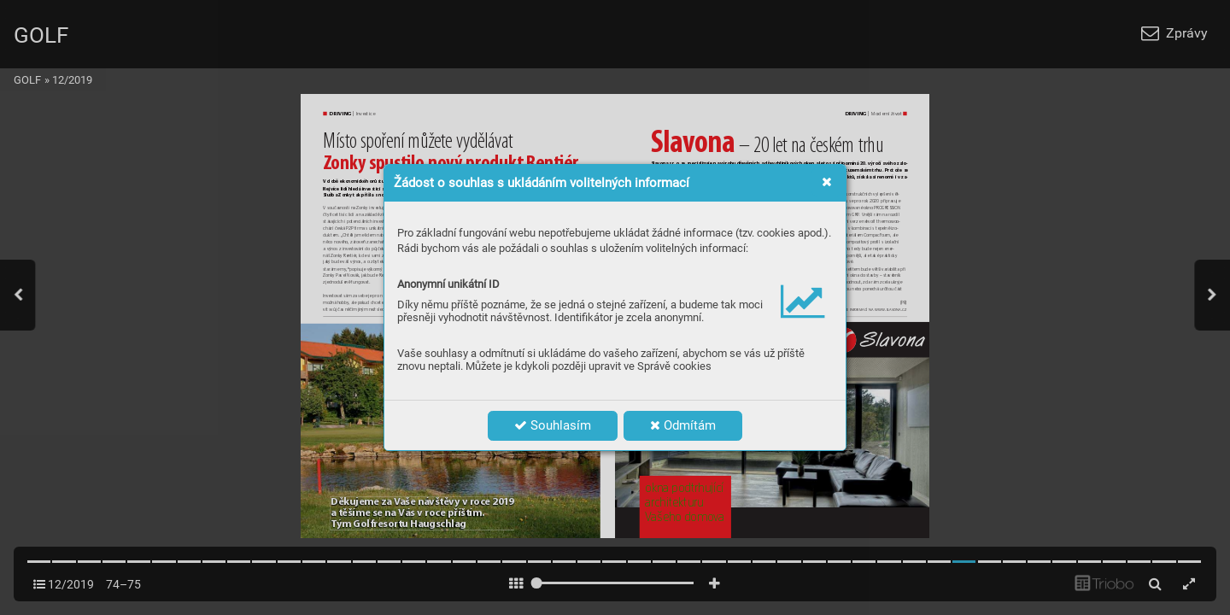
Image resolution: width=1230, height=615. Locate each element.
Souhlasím (552, 425)
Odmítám (683, 425)
